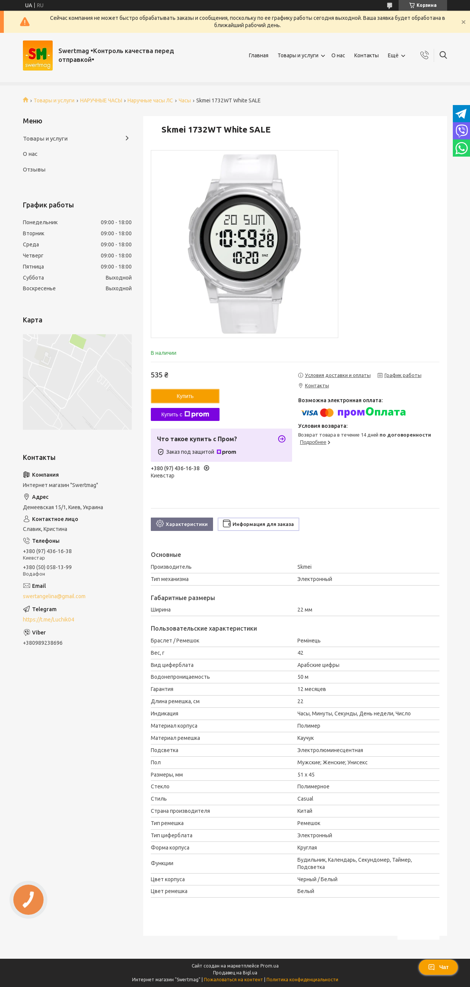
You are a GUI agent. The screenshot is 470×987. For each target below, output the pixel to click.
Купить (185, 396)
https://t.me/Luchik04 (48, 619)
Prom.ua (269, 965)
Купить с (185, 414)
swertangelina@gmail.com (54, 596)
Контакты (366, 55)
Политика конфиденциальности (302, 979)
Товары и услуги (298, 55)
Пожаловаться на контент (233, 979)
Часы (185, 100)
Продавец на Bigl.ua (235, 972)
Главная (258, 55)
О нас (338, 55)
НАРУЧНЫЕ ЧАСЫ (101, 100)
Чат (438, 967)
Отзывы (34, 169)
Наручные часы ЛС (150, 100)
